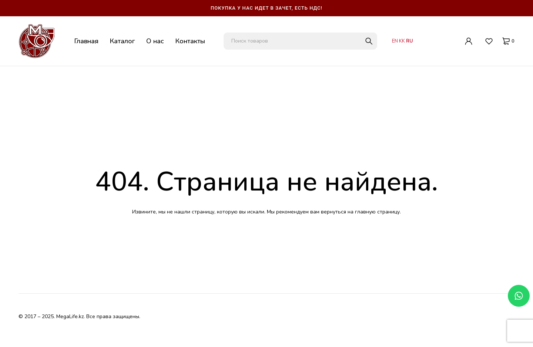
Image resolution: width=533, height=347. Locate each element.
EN (395, 41)
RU (409, 41)
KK (402, 41)
